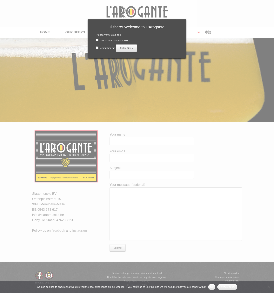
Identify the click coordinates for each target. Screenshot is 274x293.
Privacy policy (227, 286)
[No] (269, 287)
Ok (211, 286)
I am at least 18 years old (112, 40)
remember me (105, 48)
